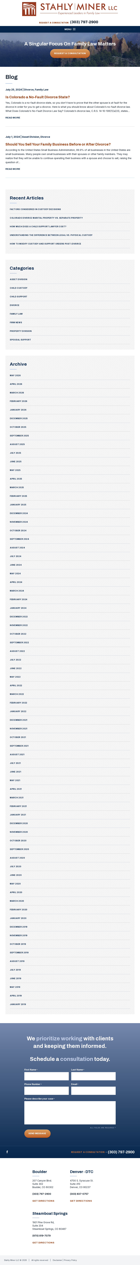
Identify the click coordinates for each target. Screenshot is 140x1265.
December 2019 (18, 927)
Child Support (18, 296)
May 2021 (15, 780)
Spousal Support (20, 340)
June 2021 (15, 772)
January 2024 (18, 608)
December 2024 (19, 513)
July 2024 (15, 556)
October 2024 (18, 530)
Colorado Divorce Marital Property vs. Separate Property (46, 218)
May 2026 (15, 375)
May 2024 (15, 573)
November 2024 (19, 522)
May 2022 (15, 677)
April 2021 (16, 789)
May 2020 (15, 884)
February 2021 (18, 806)
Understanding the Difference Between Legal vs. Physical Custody (51, 235)
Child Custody (18, 288)
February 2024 (18, 599)
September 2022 (19, 642)
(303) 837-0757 (79, 1194)
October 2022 (18, 634)
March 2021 (17, 797)
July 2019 (15, 970)
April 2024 (16, 582)
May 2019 (15, 987)
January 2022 (18, 711)
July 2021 (15, 763)
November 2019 (18, 935)
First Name (30, 1069)
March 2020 (17, 901)
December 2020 (19, 823)
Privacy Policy (70, 1260)
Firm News (16, 322)
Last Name (77, 1069)
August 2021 (17, 754)
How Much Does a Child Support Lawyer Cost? (38, 226)
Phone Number (33, 1084)
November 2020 (19, 832)
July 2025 (15, 453)
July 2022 (15, 660)
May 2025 (15, 470)
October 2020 (18, 840)
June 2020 (16, 875)
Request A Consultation (70, 53)
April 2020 (16, 892)
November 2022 (19, 625)
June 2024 (16, 565)
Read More (12, 117)
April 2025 (16, 479)
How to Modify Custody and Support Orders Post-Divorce (45, 244)
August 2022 (17, 651)
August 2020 (17, 858)
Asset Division (30, 136)
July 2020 (15, 866)
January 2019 (18, 1004)
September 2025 (19, 435)
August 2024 (17, 547)
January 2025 (18, 504)
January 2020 (18, 918)
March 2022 (17, 694)
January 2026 (18, 410)
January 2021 (18, 815)
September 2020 (19, 849)
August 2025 (17, 444)
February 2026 (18, 401)
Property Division (21, 331)
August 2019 (17, 961)
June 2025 (15, 461)
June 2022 (15, 668)
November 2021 (18, 728)
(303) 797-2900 (84, 22)
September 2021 (19, 746)
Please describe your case (39, 1098)
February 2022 (18, 703)
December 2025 (19, 418)
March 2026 (17, 393)
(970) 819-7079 (41, 1235)
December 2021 (18, 720)
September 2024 (19, 539)
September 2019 (19, 952)
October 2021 (18, 737)
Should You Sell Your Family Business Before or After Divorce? (61, 144)
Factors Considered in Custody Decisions (35, 209)
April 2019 (16, 996)
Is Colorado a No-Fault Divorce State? (39, 97)
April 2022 (16, 685)
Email (74, 1084)
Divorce (29, 89)
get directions (43, 1201)
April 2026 (16, 384)
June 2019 (15, 978)
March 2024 (17, 591)
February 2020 (18, 909)
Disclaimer (58, 1260)
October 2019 (18, 944)
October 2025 (18, 427)
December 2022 (19, 616)
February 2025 (18, 496)
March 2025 (17, 487)
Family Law (41, 89)
